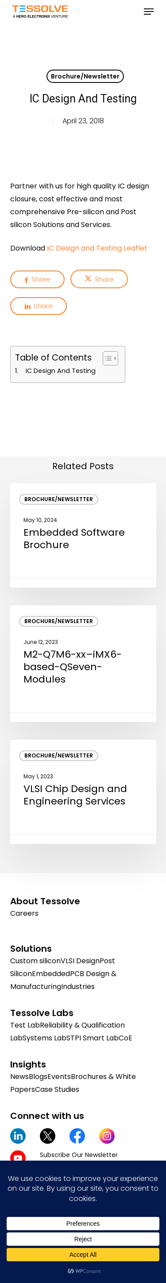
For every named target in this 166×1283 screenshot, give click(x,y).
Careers (24, 913)
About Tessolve (45, 901)
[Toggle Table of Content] (106, 358)
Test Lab (25, 1025)
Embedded (51, 974)
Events (59, 1076)
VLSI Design (80, 961)
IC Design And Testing (61, 370)
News (19, 1076)
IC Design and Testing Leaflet (97, 248)
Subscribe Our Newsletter (79, 1154)
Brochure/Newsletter (85, 76)
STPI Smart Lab (92, 1038)
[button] (149, 11)
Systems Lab (44, 1038)
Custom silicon (35, 961)
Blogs (38, 1076)
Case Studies (57, 1089)
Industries (78, 986)
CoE (125, 1038)
